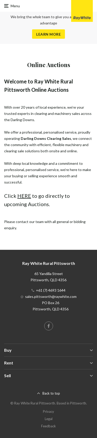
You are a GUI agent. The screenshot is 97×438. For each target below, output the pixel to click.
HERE (24, 196)
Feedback (48, 426)
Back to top (51, 393)
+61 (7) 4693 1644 (50, 290)
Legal (49, 419)
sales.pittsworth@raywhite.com (51, 296)
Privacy (48, 411)
